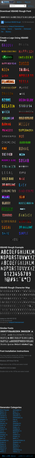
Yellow (16, 452)
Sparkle (16, 446)
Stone (16, 448)
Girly (15, 421)
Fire (15, 419)
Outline (16, 435)
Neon (15, 433)
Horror (10, 29)
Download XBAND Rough (11, 22)
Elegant (4, 419)
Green (16, 427)
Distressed (27, 29)
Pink (3, 436)
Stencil (3, 448)
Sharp (3, 444)
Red (2, 438)
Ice (2, 431)
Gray (2, 427)
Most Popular (4, 410)
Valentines (17, 450)
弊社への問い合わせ (9, 456)
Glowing (17, 423)
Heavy (3, 429)
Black (3, 412)
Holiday (16, 429)
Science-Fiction (19, 440)
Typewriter (18, 29)
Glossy (3, 423)
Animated (17, 410)
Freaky (3, 29)
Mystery (8, 32)
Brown (3, 414)
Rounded (4, 440)
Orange (3, 435)
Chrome (17, 416)
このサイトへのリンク (25, 456)
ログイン (31, 6)
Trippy (3, 450)
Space (3, 446)
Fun (2, 421)
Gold (3, 425)
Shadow (17, 442)
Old (2, 32)
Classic (3, 417)
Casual (3, 416)
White (3, 452)
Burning (16, 414)
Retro (15, 438)
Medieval (17, 431)
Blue (15, 412)
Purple (16, 436)
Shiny (15, 444)
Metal (3, 433)
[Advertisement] (17, 389)
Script (3, 442)
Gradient (16, 425)
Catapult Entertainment (16, 26)
